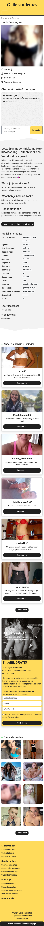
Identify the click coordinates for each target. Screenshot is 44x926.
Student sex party (8, 856)
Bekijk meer (22, 610)
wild (34, 237)
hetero (25, 295)
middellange (27, 270)
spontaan (26, 241)
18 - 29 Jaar (6, 310)
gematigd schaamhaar (30, 284)
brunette (26, 266)
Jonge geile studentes (10, 868)
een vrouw (26, 252)
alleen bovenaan (28, 291)
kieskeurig (26, 237)
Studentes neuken (8, 887)
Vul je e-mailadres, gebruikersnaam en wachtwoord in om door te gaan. (22, 695)
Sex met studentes (9, 865)
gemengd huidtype (29, 288)
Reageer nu (22, 383)
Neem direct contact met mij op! (18, 224)
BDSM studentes (8, 884)
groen (25, 262)
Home (3, 18)
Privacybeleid (13, 717)
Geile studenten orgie (10, 871)
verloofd (26, 248)
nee (24, 280)
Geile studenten (7, 853)
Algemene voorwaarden (32, 714)
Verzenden (36, 130)
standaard (26, 244)
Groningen (5, 318)
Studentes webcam (9, 875)
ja (23, 298)
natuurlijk (26, 277)
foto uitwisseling (28, 255)
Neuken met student (9, 894)
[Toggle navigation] (4, 12)
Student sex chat (8, 849)
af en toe (26, 259)
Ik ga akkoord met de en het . (22, 715)
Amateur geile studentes (11, 890)
